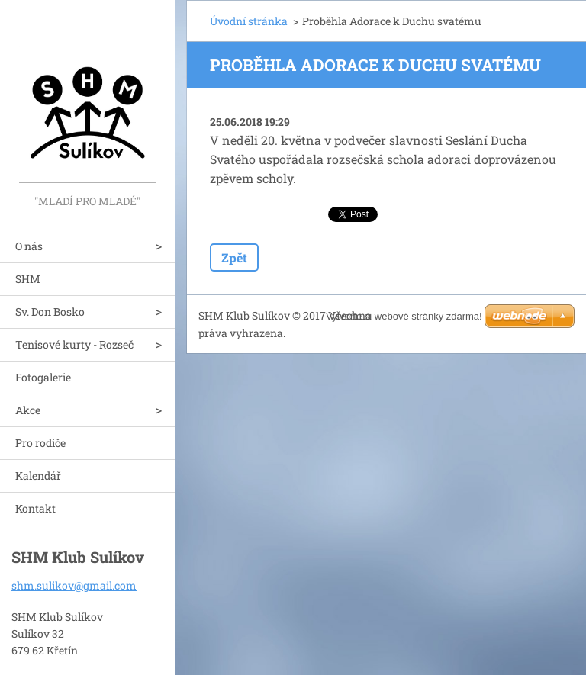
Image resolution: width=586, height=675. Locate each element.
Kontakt (35, 508)
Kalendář (38, 475)
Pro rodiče (40, 443)
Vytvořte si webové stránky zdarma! (404, 316)
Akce (27, 410)
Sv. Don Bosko (50, 311)
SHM (27, 279)
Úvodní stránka (249, 21)
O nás (29, 246)
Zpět (234, 257)
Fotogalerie (43, 377)
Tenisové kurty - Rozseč (74, 344)
